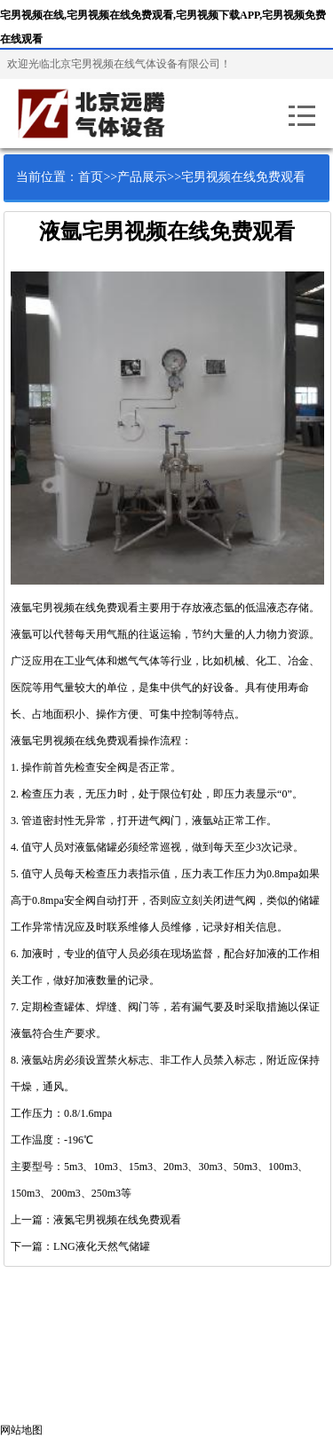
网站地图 (21, 1430)
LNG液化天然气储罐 (101, 1246)
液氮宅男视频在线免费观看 (117, 1220)
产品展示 (142, 177)
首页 (90, 177)
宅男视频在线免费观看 (243, 177)
